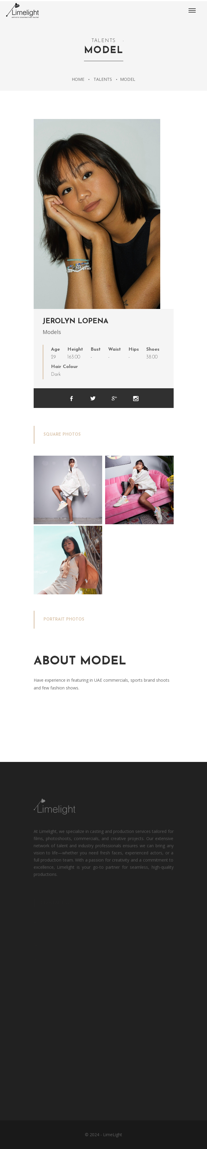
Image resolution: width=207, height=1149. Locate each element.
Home (78, 79)
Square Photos (62, 434)
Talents (103, 79)
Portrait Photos (63, 619)
